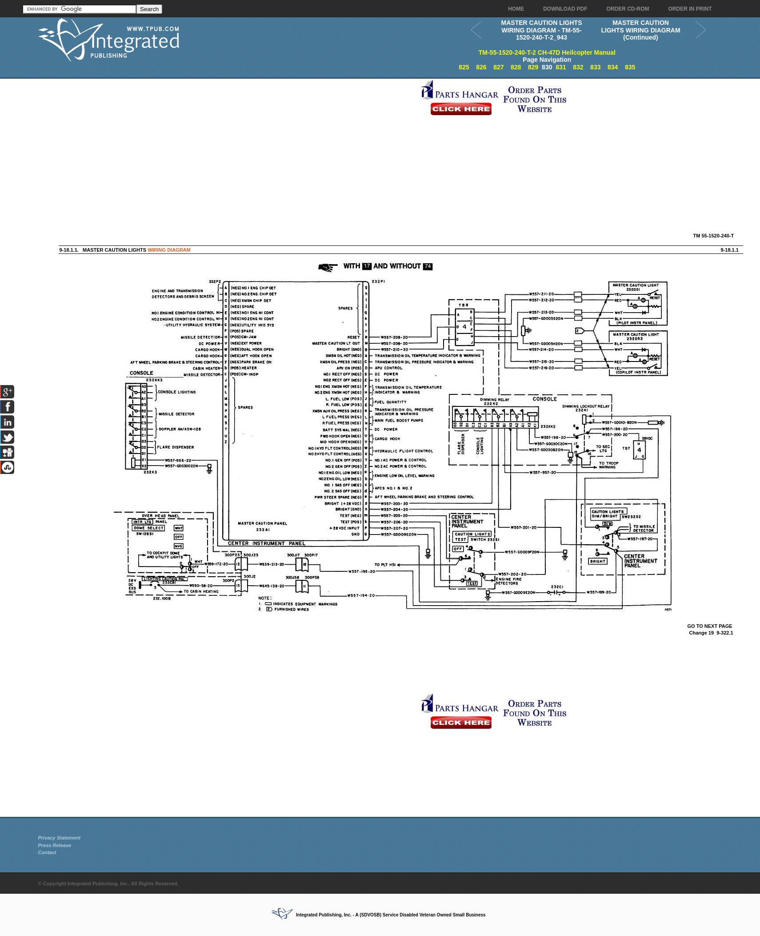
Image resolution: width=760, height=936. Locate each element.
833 (595, 67)
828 (516, 67)
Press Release (55, 845)
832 (578, 67)
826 (481, 67)
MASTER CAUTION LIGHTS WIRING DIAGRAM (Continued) (640, 30)
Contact (47, 852)
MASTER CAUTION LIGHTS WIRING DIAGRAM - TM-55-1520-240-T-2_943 (541, 30)
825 (464, 67)
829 (533, 67)
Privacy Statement (59, 837)
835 (630, 67)
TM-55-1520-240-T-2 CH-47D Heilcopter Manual (547, 52)
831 (561, 67)
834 (613, 67)
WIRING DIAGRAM (169, 250)
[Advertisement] (227, 141)
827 (498, 67)
